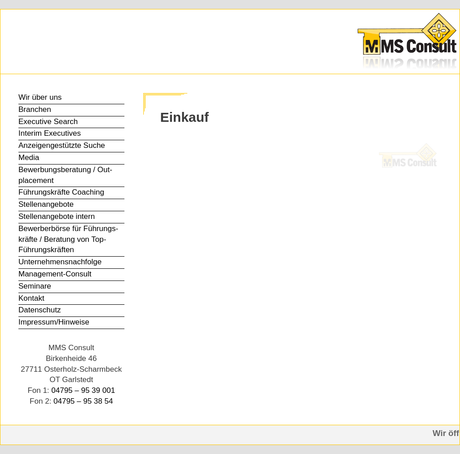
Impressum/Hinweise (53, 322)
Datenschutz (39, 310)
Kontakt (31, 298)
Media (28, 157)
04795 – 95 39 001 (83, 390)
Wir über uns (40, 97)
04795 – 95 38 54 (83, 401)
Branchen (34, 109)
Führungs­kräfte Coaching (61, 192)
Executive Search (48, 121)
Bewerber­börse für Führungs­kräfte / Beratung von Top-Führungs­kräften (68, 239)
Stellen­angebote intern (56, 216)
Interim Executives (49, 133)
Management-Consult (55, 274)
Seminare (34, 286)
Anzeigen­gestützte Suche (61, 145)
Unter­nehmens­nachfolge (60, 262)
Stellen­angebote (46, 204)
